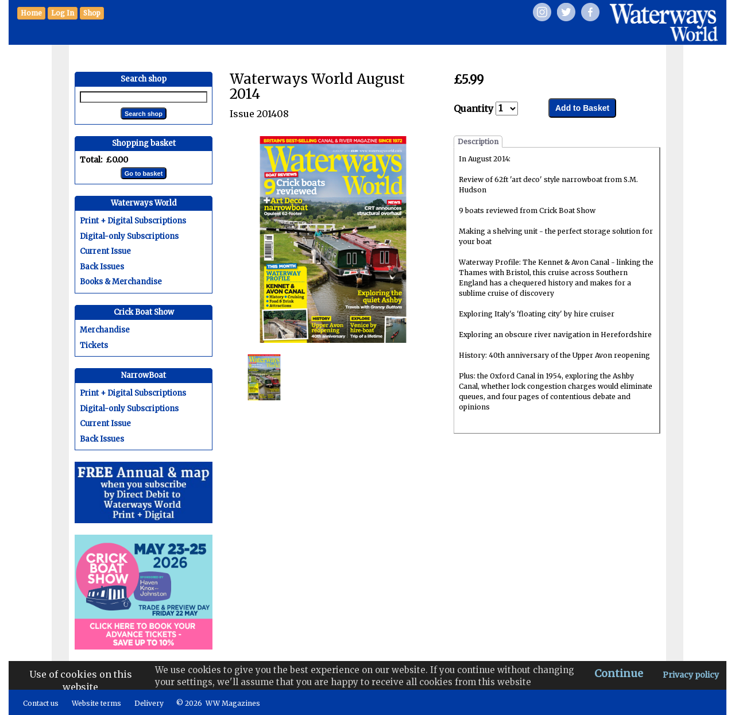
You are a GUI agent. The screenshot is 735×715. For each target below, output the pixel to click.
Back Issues (102, 267)
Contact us (41, 703)
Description (478, 141)
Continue (618, 673)
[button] (92, 13)
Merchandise (105, 330)
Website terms (96, 703)
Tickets (94, 345)
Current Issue (105, 251)
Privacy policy (691, 675)
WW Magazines (233, 703)
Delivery (149, 703)
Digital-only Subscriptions (129, 236)
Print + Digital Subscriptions (133, 221)
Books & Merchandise (121, 282)
